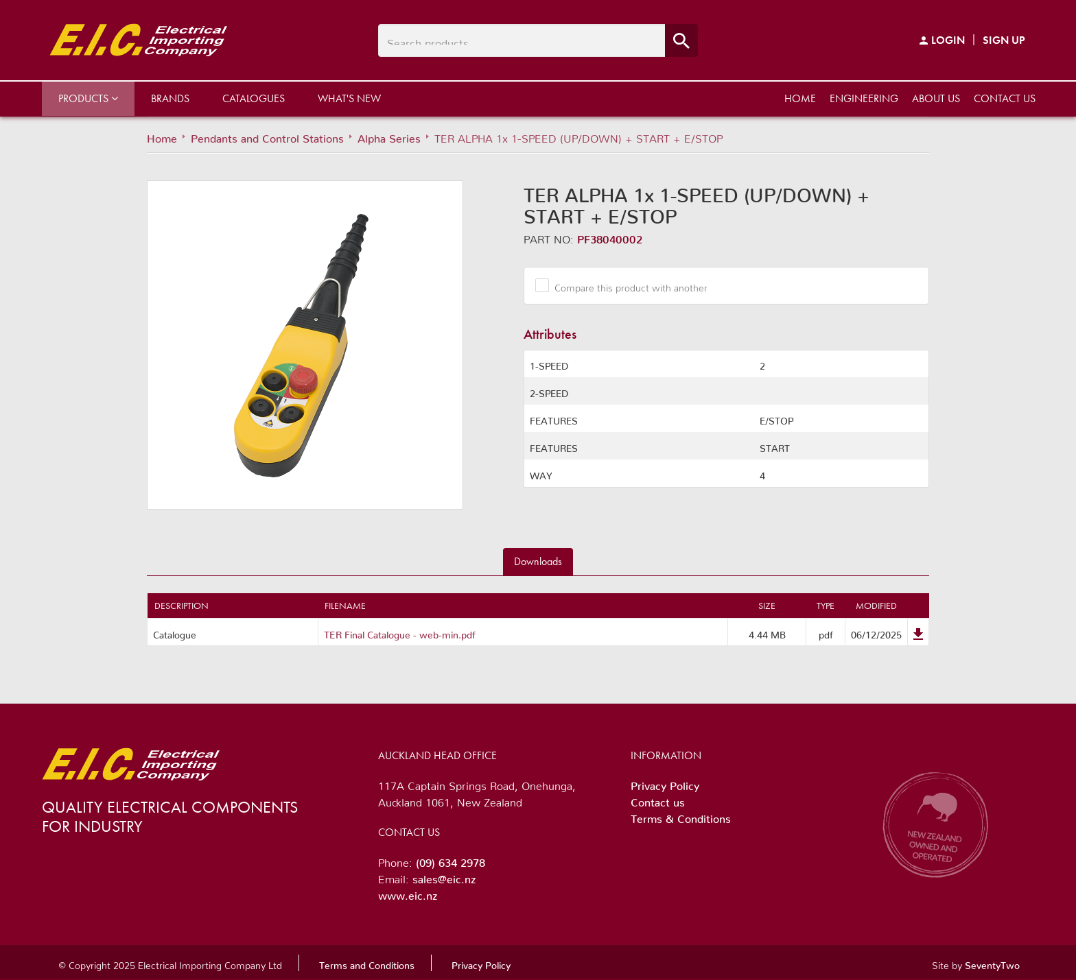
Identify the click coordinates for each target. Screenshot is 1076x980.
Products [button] (88, 98)
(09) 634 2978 (450, 860)
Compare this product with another (625, 285)
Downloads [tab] (538, 561)
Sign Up (1004, 40)
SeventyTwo (992, 962)
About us (936, 98)
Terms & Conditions (681, 816)
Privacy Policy (665, 783)
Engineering (864, 98)
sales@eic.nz (444, 876)
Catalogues (253, 98)
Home (800, 98)
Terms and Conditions (366, 962)
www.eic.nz (407, 893)
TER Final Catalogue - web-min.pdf (400, 632)
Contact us (1005, 98)
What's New (349, 98)
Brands (170, 98)
